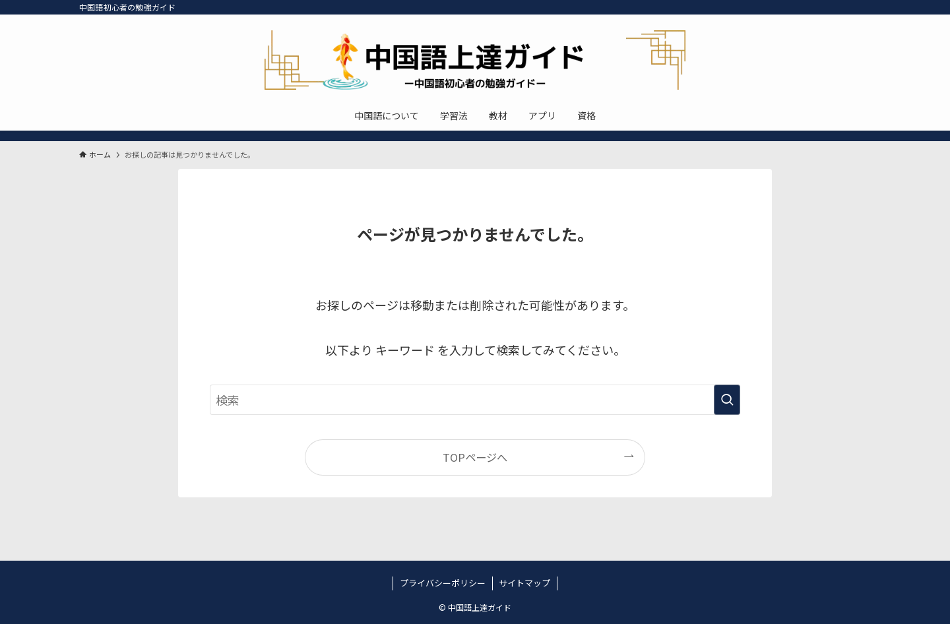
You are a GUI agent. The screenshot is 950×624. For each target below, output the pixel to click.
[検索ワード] (475, 400)
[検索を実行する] (727, 400)
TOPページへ (475, 457)
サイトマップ (524, 583)
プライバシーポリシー (443, 583)
